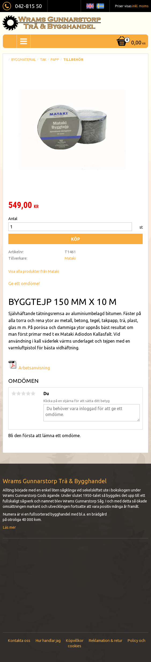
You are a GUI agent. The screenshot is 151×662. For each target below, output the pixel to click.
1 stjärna (13, 393)
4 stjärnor (28, 393)
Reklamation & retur (105, 640)
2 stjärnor (18, 393)
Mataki (70, 258)
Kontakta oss (19, 640)
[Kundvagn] (130, 43)
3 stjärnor (23, 393)
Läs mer (9, 527)
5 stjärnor (33, 393)
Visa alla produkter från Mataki (33, 271)
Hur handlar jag (48, 640)
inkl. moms (140, 6)
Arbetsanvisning (34, 367)
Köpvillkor (74, 640)
